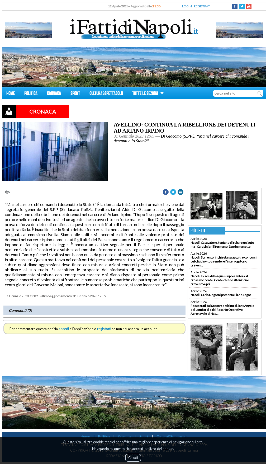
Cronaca (124, 436)
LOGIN (187, 6)
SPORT (75, 94)
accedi (64, 329)
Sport (143, 436)
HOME (10, 94)
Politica (104, 436)
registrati (104, 329)
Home (85, 436)
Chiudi (133, 458)
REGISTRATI (202, 6)
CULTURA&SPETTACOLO (106, 94)
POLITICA (30, 94)
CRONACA (54, 94)
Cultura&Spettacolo (172, 436)
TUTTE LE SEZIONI (148, 94)
